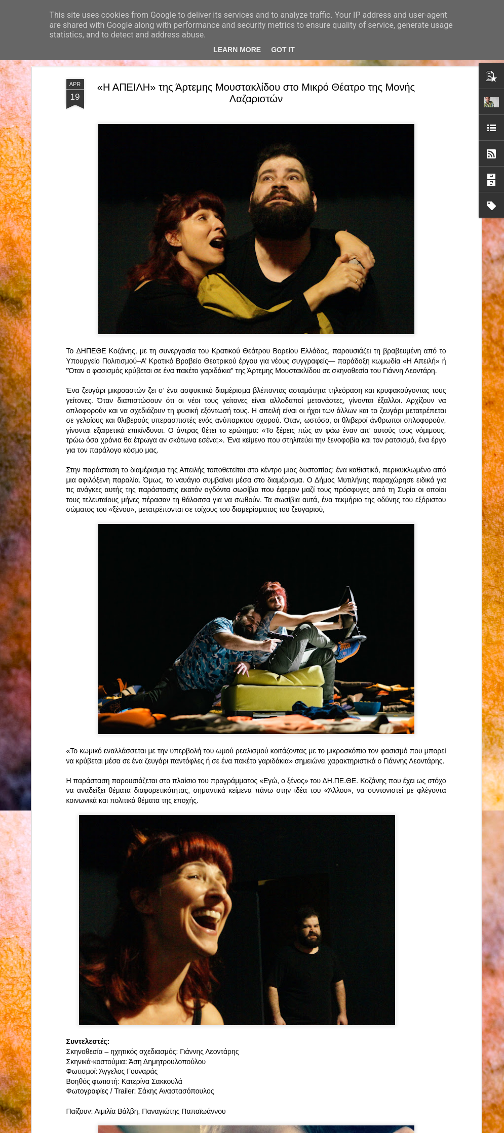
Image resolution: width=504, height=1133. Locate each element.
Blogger (315, 1127)
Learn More (237, 50)
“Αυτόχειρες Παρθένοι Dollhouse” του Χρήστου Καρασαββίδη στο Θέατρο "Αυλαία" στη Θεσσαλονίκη (252, 896)
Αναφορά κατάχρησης (355, 1127)
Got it (283, 50)
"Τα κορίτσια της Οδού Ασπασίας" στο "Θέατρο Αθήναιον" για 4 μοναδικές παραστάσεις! (240, 1011)
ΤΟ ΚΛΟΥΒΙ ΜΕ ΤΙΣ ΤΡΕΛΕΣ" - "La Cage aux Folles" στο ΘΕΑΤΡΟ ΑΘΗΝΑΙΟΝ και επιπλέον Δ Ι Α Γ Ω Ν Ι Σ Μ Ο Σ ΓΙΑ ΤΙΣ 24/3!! (253, 786)
